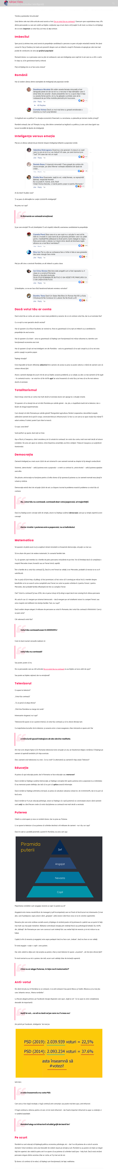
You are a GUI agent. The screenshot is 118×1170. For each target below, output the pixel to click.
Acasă (35, 11)
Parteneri (63, 11)
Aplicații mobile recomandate (102, 11)
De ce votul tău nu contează (64, 21)
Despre (85, 11)
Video (43, 11)
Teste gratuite (75, 11)
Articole (52, 11)
